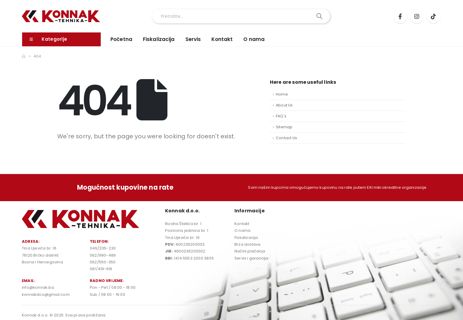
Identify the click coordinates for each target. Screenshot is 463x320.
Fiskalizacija (159, 39)
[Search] (320, 16)
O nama (254, 39)
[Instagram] (417, 16)
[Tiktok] (433, 16)
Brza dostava (247, 244)
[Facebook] (400, 16)
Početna (121, 39)
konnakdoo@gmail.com (46, 294)
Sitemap (284, 126)
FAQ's (281, 116)
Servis (193, 39)
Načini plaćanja (249, 251)
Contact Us (286, 137)
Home (282, 94)
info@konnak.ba (38, 287)
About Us (284, 105)
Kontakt (222, 39)
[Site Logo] (61, 16)
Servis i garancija (251, 258)
